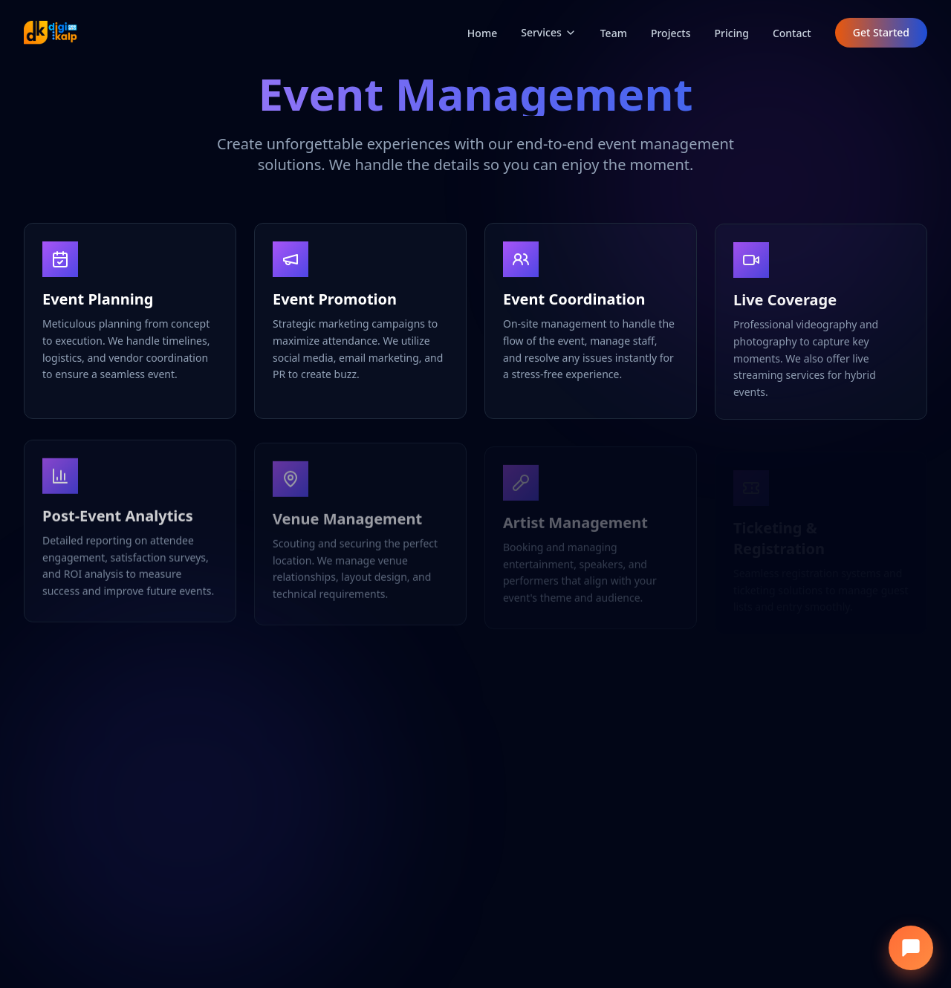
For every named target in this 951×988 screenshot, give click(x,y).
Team (613, 33)
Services (549, 32)
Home (482, 33)
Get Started (881, 32)
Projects (671, 33)
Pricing (732, 33)
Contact (792, 33)
